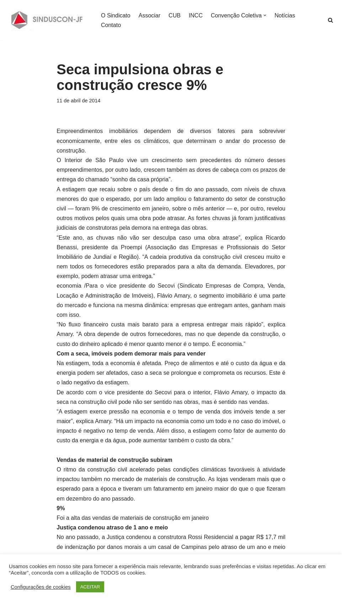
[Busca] (330, 20)
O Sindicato (115, 15)
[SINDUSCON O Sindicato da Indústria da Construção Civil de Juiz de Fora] (47, 20)
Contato (111, 25)
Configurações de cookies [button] (41, 587)
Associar (149, 15)
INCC (196, 15)
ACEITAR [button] (90, 586)
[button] (264, 15)
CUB (175, 15)
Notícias (284, 15)
